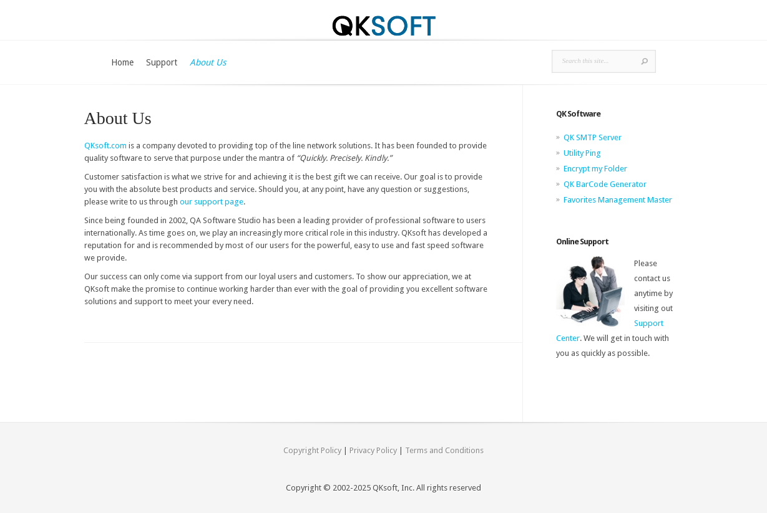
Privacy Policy (373, 450)
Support (161, 62)
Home (122, 62)
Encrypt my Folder (595, 168)
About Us (208, 62)
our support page (211, 201)
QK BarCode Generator (605, 184)
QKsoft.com (105, 145)
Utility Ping (582, 153)
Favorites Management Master (618, 199)
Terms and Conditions (444, 450)
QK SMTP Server (593, 137)
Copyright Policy (312, 450)
